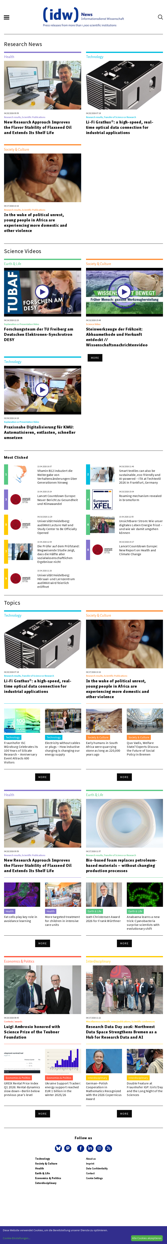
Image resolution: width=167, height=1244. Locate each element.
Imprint (90, 1163)
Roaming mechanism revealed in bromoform (140, 498)
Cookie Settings (94, 1178)
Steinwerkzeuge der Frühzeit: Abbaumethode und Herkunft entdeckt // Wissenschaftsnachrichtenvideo (117, 337)
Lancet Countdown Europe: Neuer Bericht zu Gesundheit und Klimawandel (57, 500)
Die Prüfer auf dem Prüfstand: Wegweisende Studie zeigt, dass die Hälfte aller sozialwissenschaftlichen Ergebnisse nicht (58, 554)
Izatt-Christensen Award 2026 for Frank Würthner (103, 919)
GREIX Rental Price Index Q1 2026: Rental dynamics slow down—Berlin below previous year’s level (22, 1089)
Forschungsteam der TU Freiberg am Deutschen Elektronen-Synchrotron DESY (38, 334)
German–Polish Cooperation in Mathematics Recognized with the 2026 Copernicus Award (104, 1091)
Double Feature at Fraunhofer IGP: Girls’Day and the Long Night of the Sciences (145, 1089)
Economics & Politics (48, 1178)
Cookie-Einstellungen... (16, 1238)
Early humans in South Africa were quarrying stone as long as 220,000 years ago (103, 749)
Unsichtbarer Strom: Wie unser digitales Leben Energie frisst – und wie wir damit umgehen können (141, 527)
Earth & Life (42, 1173)
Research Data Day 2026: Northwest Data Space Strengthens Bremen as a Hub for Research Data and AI (121, 1032)
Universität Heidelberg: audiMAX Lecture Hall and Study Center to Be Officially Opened (57, 527)
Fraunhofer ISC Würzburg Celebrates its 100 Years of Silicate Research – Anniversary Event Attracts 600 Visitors (21, 752)
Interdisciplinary (45, 1183)
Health (39, 1168)
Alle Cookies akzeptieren (147, 1238)
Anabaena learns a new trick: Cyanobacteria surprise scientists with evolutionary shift (143, 923)
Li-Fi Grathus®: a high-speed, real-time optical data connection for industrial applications (119, 127)
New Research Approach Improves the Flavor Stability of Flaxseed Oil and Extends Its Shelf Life (38, 127)
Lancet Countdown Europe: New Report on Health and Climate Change (138, 550)
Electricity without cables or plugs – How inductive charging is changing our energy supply (62, 749)
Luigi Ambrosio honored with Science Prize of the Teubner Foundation (32, 1032)
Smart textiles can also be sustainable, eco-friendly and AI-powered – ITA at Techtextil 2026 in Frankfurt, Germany (140, 476)
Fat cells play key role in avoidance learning (20, 919)
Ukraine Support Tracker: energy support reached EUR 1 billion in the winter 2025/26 (63, 1089)
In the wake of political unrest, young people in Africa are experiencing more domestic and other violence (35, 223)
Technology (42, 1159)
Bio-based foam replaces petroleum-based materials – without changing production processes (121, 865)
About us (91, 1158)
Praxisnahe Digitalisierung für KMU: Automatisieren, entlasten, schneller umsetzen (40, 432)
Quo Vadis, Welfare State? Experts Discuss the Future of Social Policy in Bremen (142, 749)
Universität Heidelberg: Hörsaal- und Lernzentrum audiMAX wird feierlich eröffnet (56, 581)
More (95, 358)
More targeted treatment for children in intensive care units (62, 920)
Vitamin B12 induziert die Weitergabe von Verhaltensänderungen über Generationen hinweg (57, 476)
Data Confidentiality (97, 1168)
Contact (90, 1173)
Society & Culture (46, 1164)
